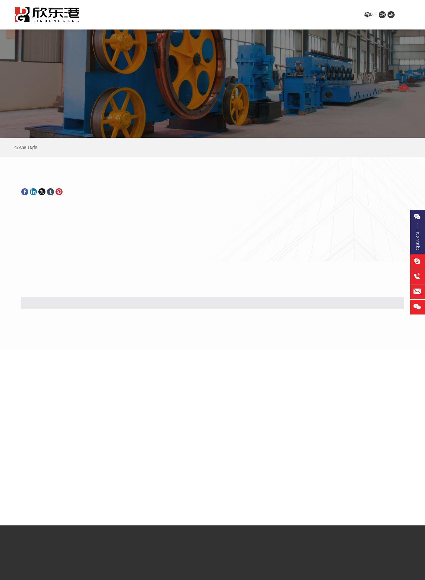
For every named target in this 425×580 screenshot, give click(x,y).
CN (382, 14)
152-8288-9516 (340, 15)
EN (391, 14)
